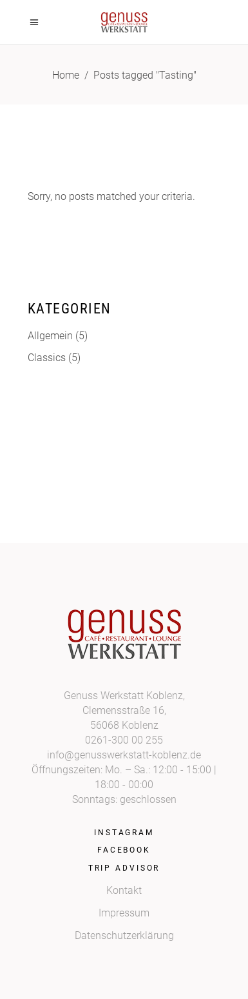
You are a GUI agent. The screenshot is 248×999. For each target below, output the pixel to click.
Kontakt (124, 890)
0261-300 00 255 (124, 740)
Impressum (124, 913)
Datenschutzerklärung (124, 935)
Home (65, 75)
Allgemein (50, 336)
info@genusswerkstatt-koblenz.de (124, 755)
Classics (47, 357)
